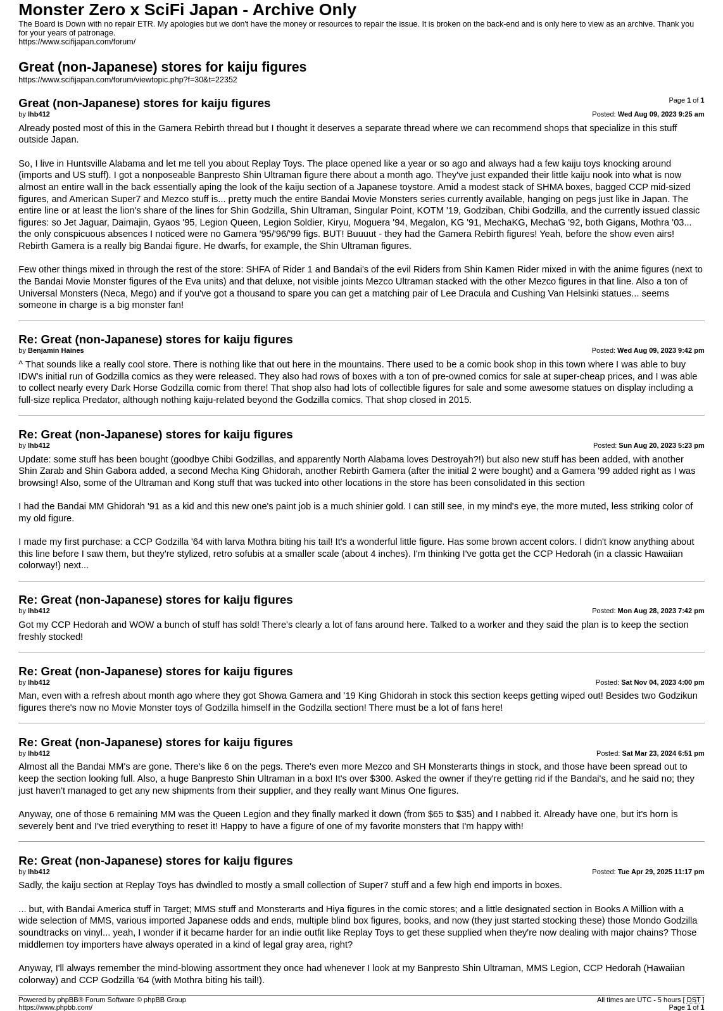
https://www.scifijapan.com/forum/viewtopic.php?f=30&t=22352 (127, 79)
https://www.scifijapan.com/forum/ (76, 41)
